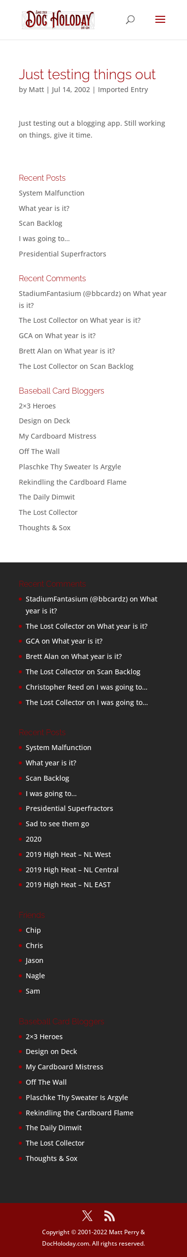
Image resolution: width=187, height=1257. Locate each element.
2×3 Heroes (37, 405)
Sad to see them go (57, 823)
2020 (34, 839)
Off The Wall (39, 451)
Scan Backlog (40, 223)
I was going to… (44, 238)
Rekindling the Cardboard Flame (73, 482)
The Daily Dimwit (47, 497)
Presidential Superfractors (62, 253)
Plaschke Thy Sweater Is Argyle (70, 466)
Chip (33, 930)
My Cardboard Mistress (57, 436)
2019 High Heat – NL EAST (68, 884)
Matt (36, 89)
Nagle (35, 975)
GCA (26, 335)
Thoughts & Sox (45, 527)
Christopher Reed (55, 687)
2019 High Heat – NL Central (72, 869)
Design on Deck (44, 420)
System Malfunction (52, 193)
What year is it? (44, 208)
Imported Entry (123, 89)
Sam (33, 991)
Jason (35, 960)
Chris (34, 945)
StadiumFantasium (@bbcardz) (70, 293)
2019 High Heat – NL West (68, 854)
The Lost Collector (48, 512)
